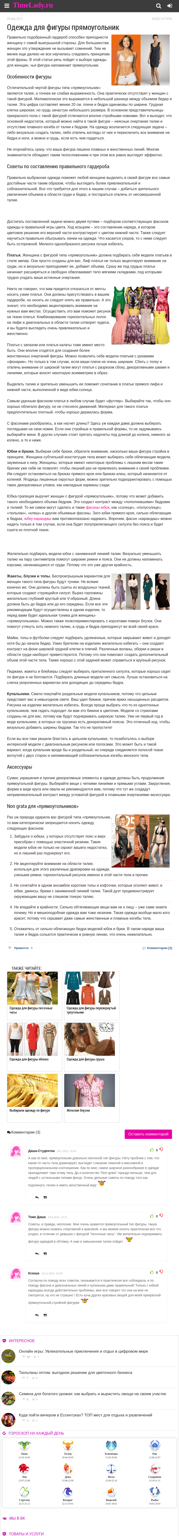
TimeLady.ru (33, 5)
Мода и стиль (162, 18)
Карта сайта (139, 1517)
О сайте (103, 1511)
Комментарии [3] (157, 948)
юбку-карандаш (38, 519)
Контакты (104, 1517)
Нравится (20, 948)
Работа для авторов (144, 1511)
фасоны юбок (97, 507)
